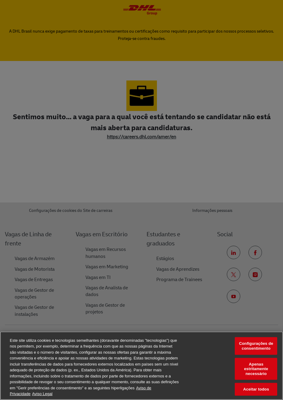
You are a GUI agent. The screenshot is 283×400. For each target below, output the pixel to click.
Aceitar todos (256, 389)
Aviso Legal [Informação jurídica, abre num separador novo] (42, 393)
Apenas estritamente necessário (256, 369)
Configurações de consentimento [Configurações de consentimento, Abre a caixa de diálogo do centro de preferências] (256, 346)
